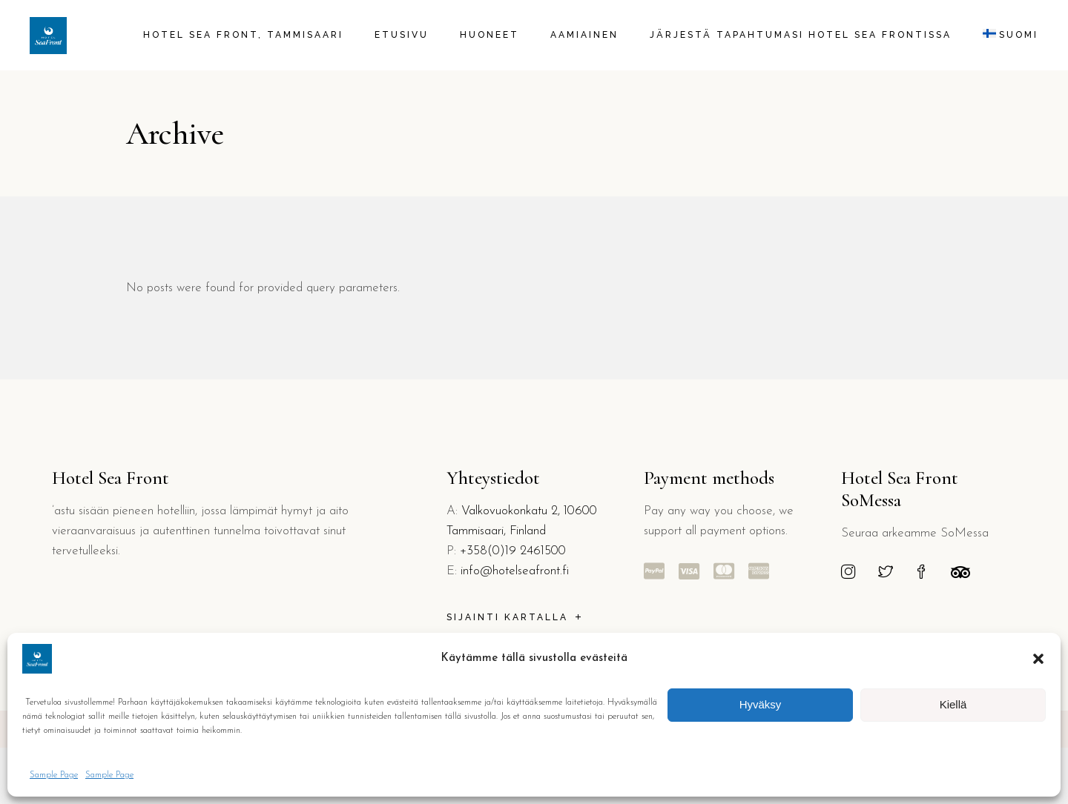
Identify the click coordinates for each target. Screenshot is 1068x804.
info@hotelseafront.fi (515, 571)
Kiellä (953, 704)
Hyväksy (760, 704)
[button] (1038, 658)
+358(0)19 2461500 (513, 551)
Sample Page (54, 775)
